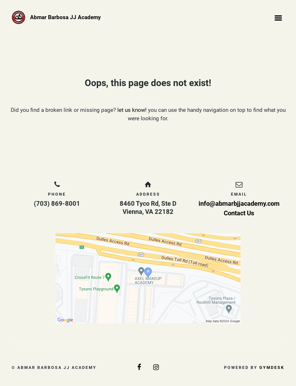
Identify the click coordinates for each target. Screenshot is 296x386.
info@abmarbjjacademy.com (239, 203)
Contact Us (239, 213)
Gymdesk (271, 367)
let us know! (132, 110)
